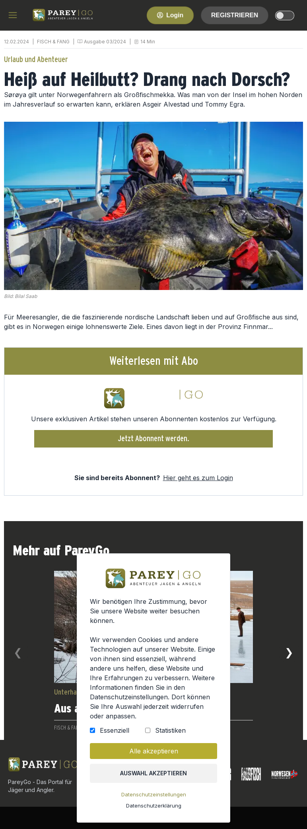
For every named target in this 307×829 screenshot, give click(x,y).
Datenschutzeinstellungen (153, 796)
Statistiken (170, 734)
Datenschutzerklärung (153, 807)
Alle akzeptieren (153, 754)
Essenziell (115, 734)
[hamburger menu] (12, 15)
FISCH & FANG (53, 42)
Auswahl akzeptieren (154, 775)
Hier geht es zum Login (198, 478)
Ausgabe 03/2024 (105, 42)
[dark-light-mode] (284, 15)
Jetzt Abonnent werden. (153, 439)
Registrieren (234, 15)
